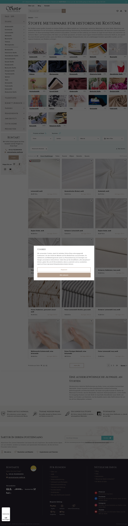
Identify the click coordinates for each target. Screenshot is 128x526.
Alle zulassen (64, 275)
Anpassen (64, 270)
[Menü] (9, 508)
